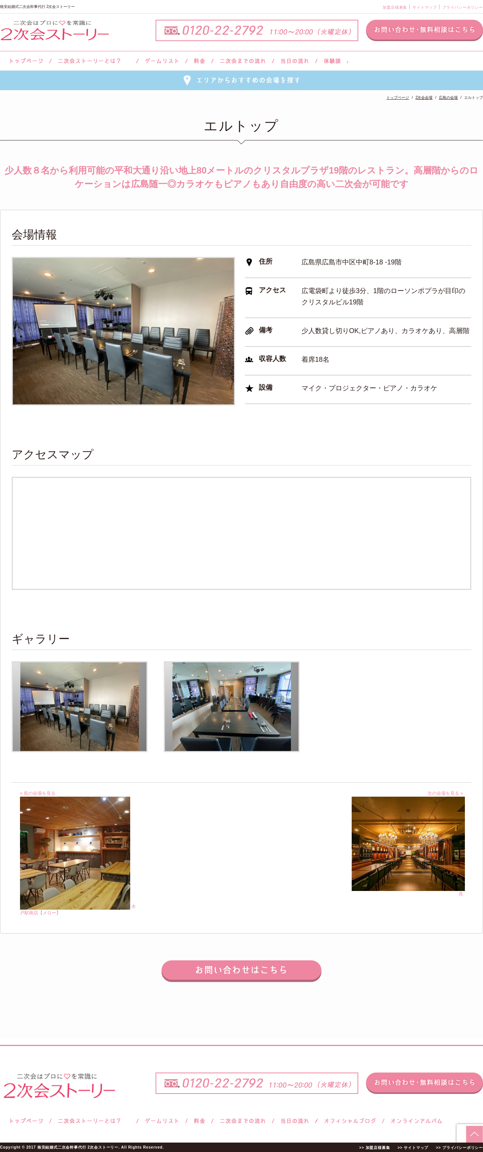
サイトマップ (424, 7)
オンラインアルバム (414, 1120)
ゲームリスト (161, 61)
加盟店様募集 (395, 7)
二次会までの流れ (242, 61)
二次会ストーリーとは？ (94, 61)
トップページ (25, 61)
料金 (199, 61)
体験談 (332, 61)
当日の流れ (295, 61)
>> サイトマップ (412, 1148)
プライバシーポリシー (462, 7)
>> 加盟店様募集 (374, 1148)
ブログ (350, 1120)
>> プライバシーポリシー (459, 1148)
